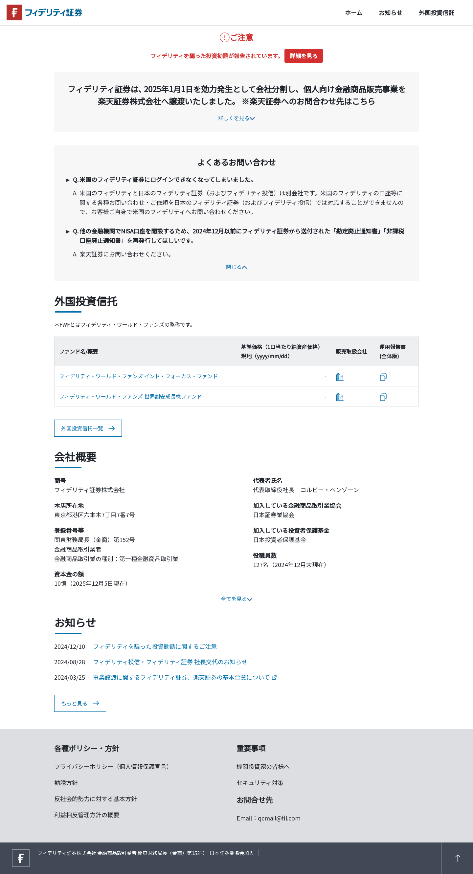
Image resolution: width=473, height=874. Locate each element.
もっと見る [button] (80, 703)
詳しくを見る (236, 118)
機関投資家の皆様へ (263, 766)
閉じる (236, 267)
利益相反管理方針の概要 (86, 814)
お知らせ (390, 12)
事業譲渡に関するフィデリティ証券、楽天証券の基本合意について (185, 677)
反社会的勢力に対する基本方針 (95, 798)
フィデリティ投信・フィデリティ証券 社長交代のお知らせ (170, 661)
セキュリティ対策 (259, 782)
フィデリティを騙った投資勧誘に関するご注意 (155, 646)
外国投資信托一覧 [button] (88, 428)
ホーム (353, 12)
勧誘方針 (66, 782)
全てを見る (236, 598)
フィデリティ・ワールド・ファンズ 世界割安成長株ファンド (130, 396)
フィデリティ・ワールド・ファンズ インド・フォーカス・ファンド (138, 376)
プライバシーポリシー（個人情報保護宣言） (113, 766)
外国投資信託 (436, 12)
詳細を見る (304, 56)
